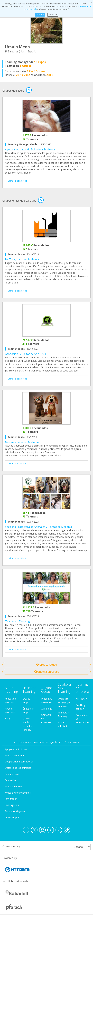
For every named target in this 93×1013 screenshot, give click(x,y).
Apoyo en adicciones (16, 749)
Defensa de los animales (18, 767)
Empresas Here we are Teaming (64, 702)
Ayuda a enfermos (14, 755)
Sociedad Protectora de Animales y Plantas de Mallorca (38, 527)
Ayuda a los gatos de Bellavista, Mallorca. (30, 149)
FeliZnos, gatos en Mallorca (22, 259)
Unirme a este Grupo (17, 180)
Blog (7, 718)
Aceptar (40, 14)
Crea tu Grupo (46, 664)
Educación (10, 780)
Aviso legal (47, 708)
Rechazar (52, 14)
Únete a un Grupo (46, 671)
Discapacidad (12, 774)
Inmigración (11, 798)
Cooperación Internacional (19, 761)
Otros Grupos (12, 817)
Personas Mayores (15, 811)
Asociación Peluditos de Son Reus (25, 354)
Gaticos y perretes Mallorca (22, 442)
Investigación (12, 805)
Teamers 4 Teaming (17, 621)
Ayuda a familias (13, 786)
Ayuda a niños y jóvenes (18, 792)
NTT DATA (81, 698)
